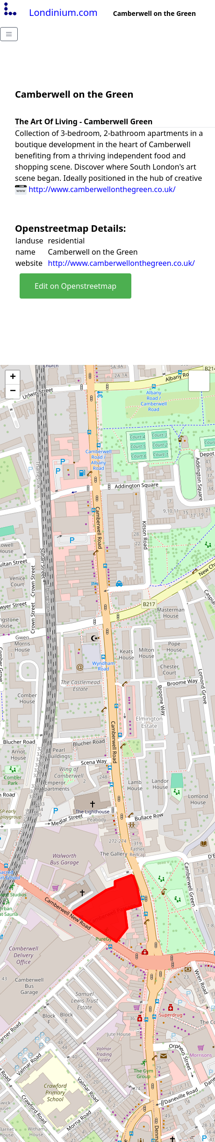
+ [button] (13, 378)
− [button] (13, 392)
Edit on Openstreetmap (75, 286)
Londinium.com (50, 12)
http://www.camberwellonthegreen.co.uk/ (95, 189)
